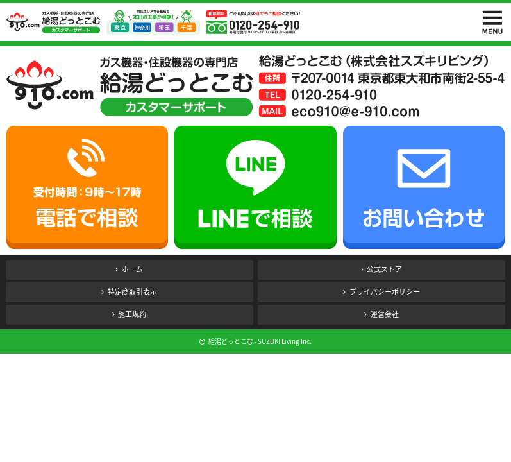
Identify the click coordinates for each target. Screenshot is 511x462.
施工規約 (132, 314)
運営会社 (385, 314)
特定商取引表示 (132, 291)
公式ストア (384, 269)
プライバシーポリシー (384, 291)
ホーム (132, 269)
